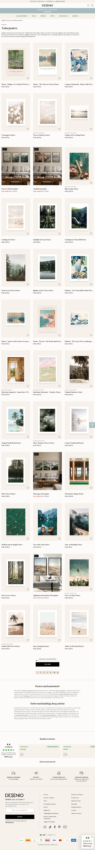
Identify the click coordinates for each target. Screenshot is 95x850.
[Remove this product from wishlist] (27, 78)
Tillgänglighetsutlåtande (51, 813)
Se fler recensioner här (47, 761)
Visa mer (47, 664)
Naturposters (18, 20)
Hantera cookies (76, 813)
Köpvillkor (74, 804)
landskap (27, 696)
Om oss (46, 794)
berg (71, 694)
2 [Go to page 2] (43, 672)
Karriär (46, 807)
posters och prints (27, 690)
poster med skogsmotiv (49, 715)
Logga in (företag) (49, 822)
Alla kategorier (22, 16)
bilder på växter (64, 694)
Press (45, 801)
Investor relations (49, 798)
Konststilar (63, 16)
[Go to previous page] (37, 672)
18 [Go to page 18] (54, 672)
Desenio (52, 845)
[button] (88, 842)
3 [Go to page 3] (47, 672)
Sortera (75, 16)
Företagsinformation (50, 804)
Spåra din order (76, 801)
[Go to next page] (57, 672)
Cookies (73, 810)
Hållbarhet (47, 810)
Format (43, 16)
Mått (53, 16)
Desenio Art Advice (77, 794)
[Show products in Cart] (92, 5)
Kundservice (75, 798)
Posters (10, 20)
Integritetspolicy (76, 807)
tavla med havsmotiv (22, 715)
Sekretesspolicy (9, 822)
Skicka (19, 817)
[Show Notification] (92, 425)
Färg (34, 16)
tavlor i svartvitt (60, 690)
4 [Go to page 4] (50, 672)
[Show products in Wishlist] (88, 5)
